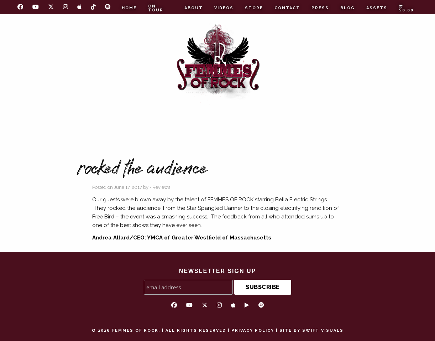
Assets (376, 8)
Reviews (161, 187)
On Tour (155, 8)
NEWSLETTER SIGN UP (217, 271)
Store (254, 8)
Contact (287, 8)
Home (129, 8)
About (193, 8)
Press (320, 8)
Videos (224, 8)
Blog (347, 8)
